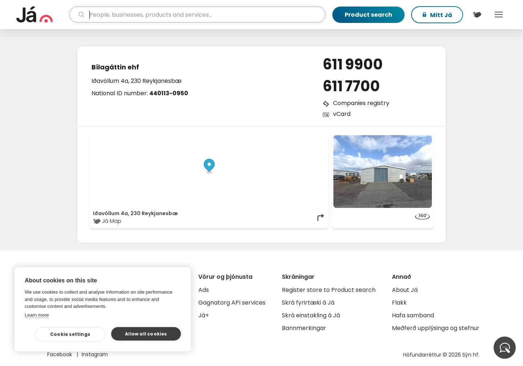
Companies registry (361, 103)
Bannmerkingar (304, 328)
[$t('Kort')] (477, 15)
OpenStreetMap (276, 138)
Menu (499, 15)
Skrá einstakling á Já (311, 315)
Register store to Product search (329, 290)
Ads (203, 290)
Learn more (37, 315)
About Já (405, 290)
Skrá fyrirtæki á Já (308, 302)
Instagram (95, 354)
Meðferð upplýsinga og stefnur (435, 328)
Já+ (203, 315)
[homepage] (42, 15)
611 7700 (351, 86)
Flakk (399, 302)
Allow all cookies (146, 334)
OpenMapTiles (311, 138)
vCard (341, 114)
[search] (197, 14)
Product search (368, 15)
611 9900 (353, 64)
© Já (250, 138)
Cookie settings (70, 334)
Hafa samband (413, 315)
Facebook (60, 354)
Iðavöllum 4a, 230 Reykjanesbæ (137, 81)
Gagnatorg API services (231, 302)
